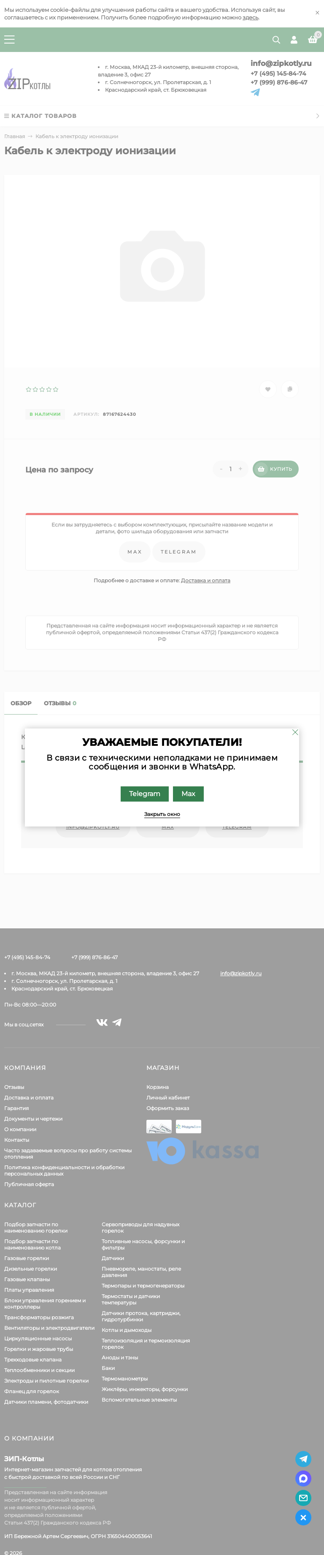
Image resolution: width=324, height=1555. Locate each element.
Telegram (144, 794)
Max (188, 794)
